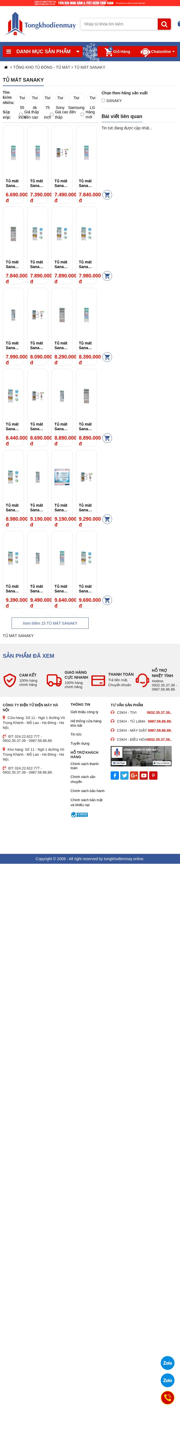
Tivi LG (92, 99)
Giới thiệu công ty (84, 712)
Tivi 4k (35, 99)
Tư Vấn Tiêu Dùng (92, 51)
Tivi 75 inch (47, 99)
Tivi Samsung (76, 99)
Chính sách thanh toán (84, 766)
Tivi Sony (60, 99)
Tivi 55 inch (22, 99)
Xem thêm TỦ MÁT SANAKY (50, 623)
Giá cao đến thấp (63, 114)
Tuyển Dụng (96, 52)
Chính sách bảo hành (87, 791)
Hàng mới (88, 114)
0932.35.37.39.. (159, 712)
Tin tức (75, 734)
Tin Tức (84, 51)
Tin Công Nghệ (88, 51)
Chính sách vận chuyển (82, 779)
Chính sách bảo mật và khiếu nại (86, 802)
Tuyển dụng (79, 743)
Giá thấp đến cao (29, 114)
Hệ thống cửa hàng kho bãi (85, 723)
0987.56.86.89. (160, 721)
